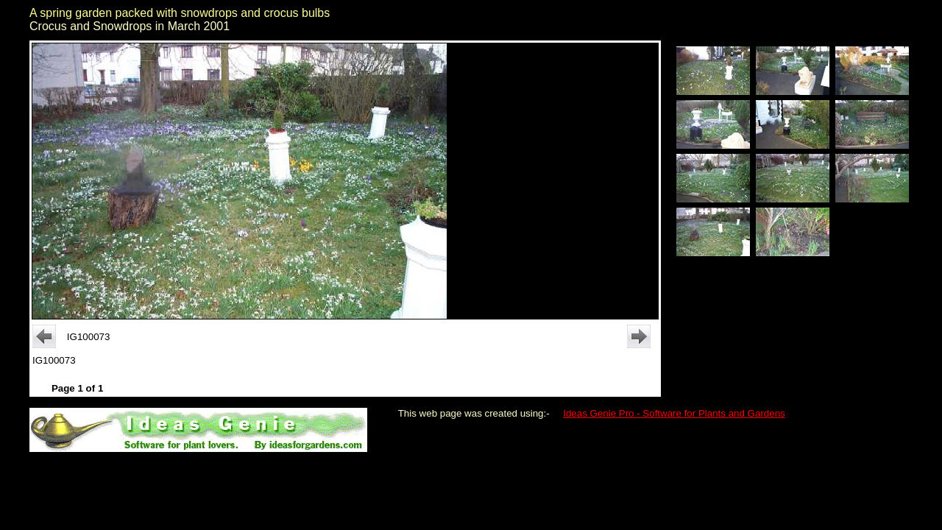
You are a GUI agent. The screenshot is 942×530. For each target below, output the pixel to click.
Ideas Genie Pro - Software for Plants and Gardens (674, 413)
